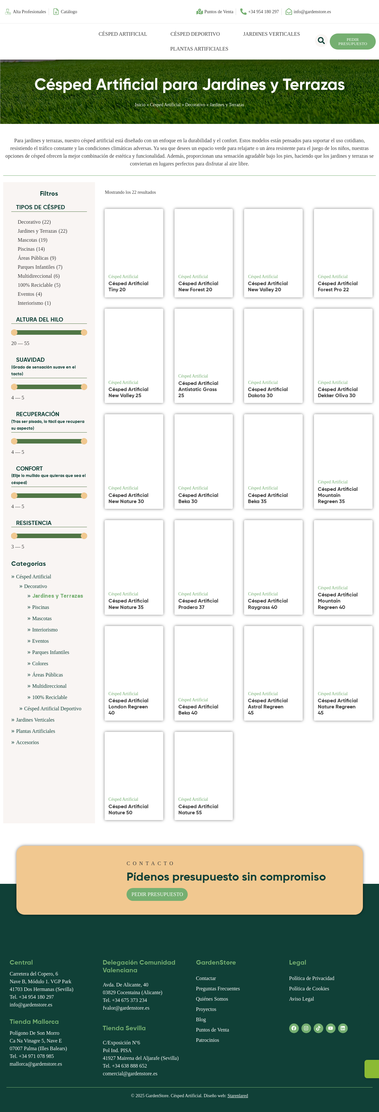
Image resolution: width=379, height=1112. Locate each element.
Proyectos (206, 1009)
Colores (40, 663)
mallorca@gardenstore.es (36, 1064)
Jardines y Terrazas (57, 596)
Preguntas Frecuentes (218, 988)
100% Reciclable (49, 697)
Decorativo (195, 104)
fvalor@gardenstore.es (126, 1008)
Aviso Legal (301, 999)
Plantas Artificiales (199, 48)
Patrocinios (207, 1040)
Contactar (206, 978)
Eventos (40, 641)
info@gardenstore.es (31, 1004)
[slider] (14, 332)
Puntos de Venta (212, 1030)
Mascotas (42, 618)
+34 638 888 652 (129, 1066)
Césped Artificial (123, 34)
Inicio (140, 104)
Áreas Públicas (47, 674)
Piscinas (40, 607)
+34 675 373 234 (129, 1000)
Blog (201, 1019)
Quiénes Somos (212, 999)
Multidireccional (49, 686)
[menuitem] (344, 11)
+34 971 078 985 (36, 1056)
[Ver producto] (156, 288)
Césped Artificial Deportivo (52, 708)
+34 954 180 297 (36, 997)
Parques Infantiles (50, 652)
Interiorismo (45, 629)
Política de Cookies (309, 988)
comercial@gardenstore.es (130, 1073)
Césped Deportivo (195, 34)
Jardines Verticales (271, 34)
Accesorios (27, 742)
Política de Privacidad (311, 978)
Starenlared (237, 1095)
